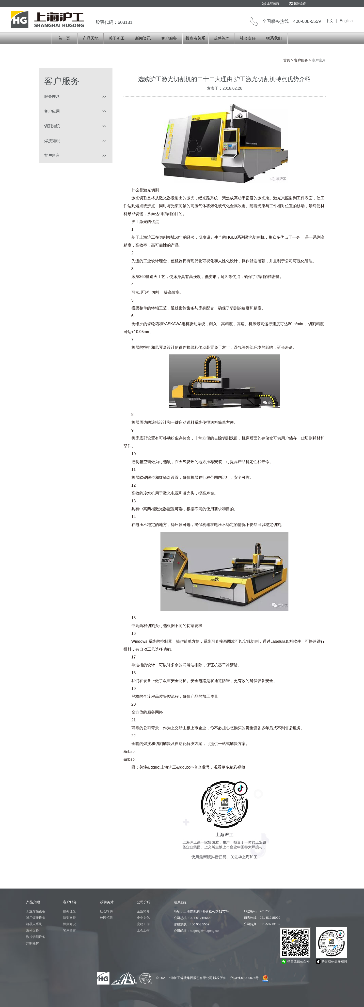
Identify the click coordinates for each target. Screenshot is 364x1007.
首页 (286, 60)
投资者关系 (195, 38)
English (346, 21)
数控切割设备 (35, 937)
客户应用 (52, 111)
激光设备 (32, 930)
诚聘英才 (221, 38)
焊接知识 (52, 141)
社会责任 (248, 38)
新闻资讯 (143, 38)
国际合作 (300, 3)
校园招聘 (106, 917)
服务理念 (52, 96)
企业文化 (143, 917)
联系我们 (274, 38)
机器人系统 (34, 924)
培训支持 (69, 917)
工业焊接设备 (35, 911)
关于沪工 (117, 38)
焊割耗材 (32, 943)
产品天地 (90, 38)
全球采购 (273, 3)
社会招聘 (106, 911)
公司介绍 (144, 902)
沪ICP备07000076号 (244, 978)
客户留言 (52, 155)
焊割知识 (69, 924)
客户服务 (169, 38)
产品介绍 (33, 902)
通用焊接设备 (35, 917)
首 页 (64, 38)
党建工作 (143, 924)
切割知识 (52, 126)
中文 (329, 21)
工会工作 (143, 930)
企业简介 (143, 911)
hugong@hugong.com (205, 931)
